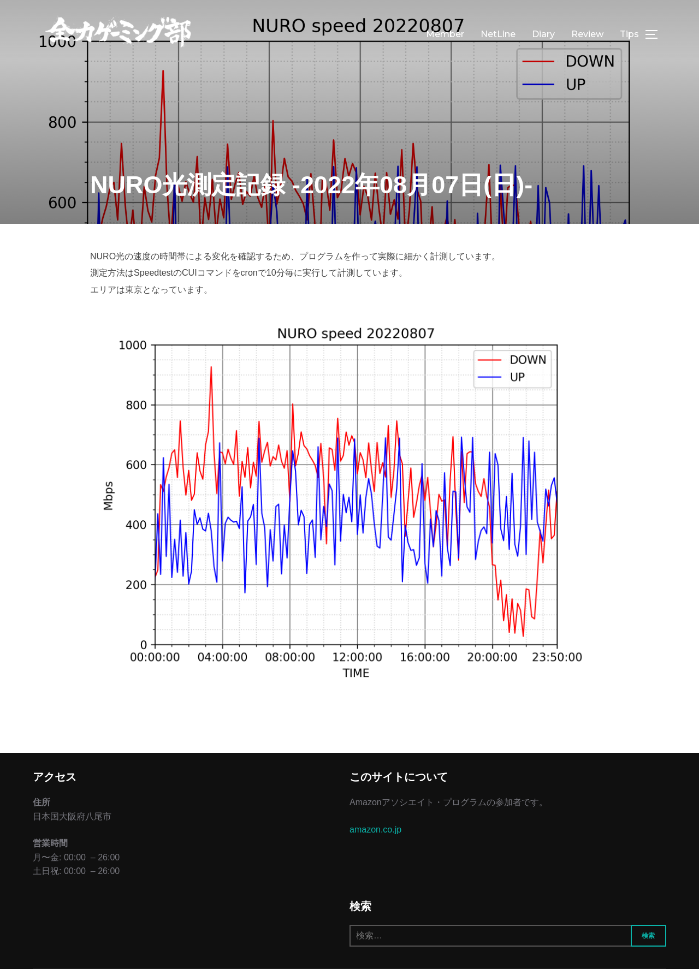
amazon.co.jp (375, 829)
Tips (629, 34)
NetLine (498, 34)
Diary (543, 34)
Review (587, 34)
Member (445, 34)
